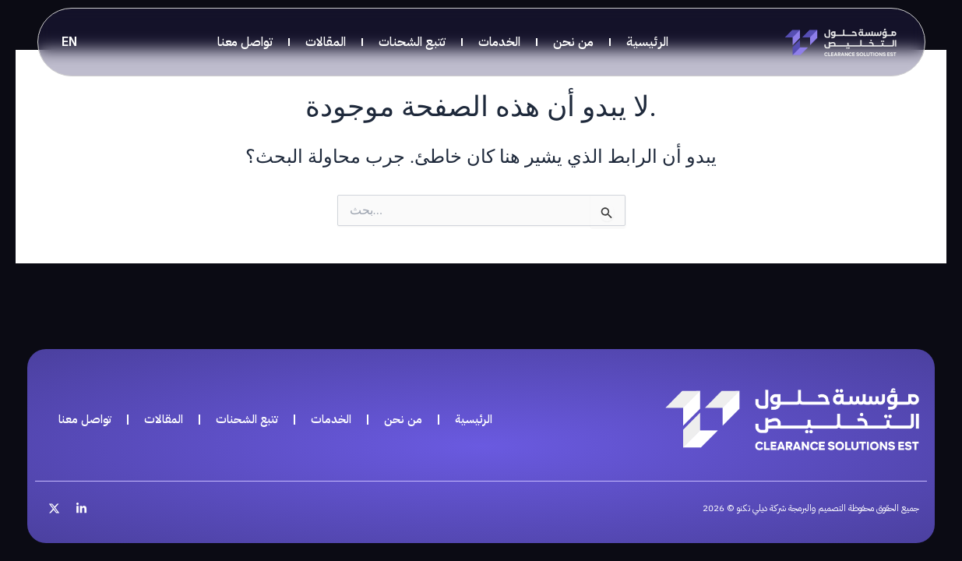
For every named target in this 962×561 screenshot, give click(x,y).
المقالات (325, 42)
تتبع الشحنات (412, 42)
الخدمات (499, 42)
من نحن (573, 42)
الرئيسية (647, 42)
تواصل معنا (245, 42)
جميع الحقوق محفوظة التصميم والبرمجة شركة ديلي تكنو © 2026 (788, 507)
